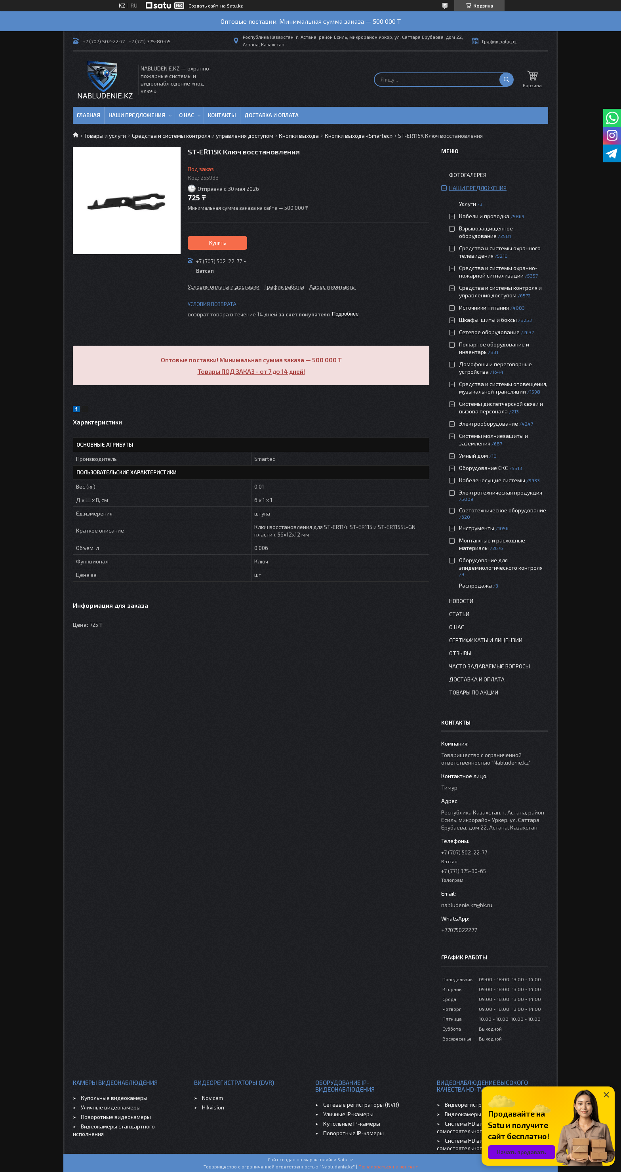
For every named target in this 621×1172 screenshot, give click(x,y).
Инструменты (476, 528)
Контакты (222, 115)
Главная (88, 115)
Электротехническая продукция (500, 492)
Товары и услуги (105, 135)
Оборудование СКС (483, 467)
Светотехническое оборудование (502, 510)
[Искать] (506, 79)
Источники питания (484, 307)
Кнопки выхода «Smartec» (358, 135)
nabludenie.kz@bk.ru (466, 905)
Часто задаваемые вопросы (489, 666)
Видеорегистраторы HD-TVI (480, 1104)
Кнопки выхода (299, 135)
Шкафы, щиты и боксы (488, 319)
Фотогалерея (467, 174)
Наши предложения (137, 115)
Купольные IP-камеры (351, 1123)
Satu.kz (345, 1159)
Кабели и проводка (484, 216)
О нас (186, 115)
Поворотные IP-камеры (353, 1133)
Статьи (459, 614)
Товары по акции (473, 692)
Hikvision (213, 1107)
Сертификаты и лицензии (485, 640)
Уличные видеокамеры (111, 1107)
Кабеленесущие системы (492, 480)
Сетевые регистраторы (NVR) (361, 1104)
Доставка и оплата (271, 115)
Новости (461, 600)
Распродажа (475, 585)
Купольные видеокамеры (114, 1097)
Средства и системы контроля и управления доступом (202, 135)
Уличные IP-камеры (348, 1114)
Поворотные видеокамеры (116, 1116)
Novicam (212, 1097)
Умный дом (473, 455)
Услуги (467, 203)
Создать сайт (203, 5)
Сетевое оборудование (489, 332)
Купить (217, 243)
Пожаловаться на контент (388, 1166)
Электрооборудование (488, 423)
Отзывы (460, 653)
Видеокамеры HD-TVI (472, 1114)
